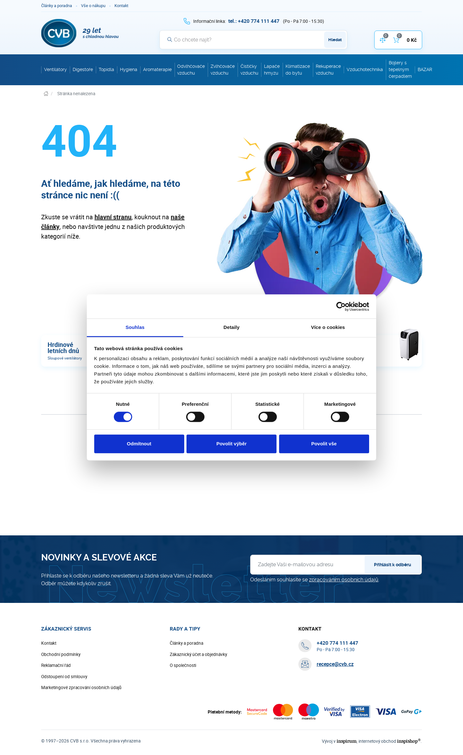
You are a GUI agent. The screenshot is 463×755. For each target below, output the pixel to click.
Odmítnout (139, 443)
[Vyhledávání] (253, 39)
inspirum (347, 741)
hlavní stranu (113, 217)
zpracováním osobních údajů (343, 580)
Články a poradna (56, 5)
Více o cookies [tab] (328, 327)
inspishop (409, 741)
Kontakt (121, 5)
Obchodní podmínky (60, 654)
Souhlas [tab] (134, 327)
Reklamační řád (56, 665)
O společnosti (183, 665)
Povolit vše (324, 443)
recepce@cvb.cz (335, 664)
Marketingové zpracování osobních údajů (81, 687)
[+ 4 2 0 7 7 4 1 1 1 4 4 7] (253, 20)
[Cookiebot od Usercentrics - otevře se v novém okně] (341, 306)
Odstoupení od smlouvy (64, 676)
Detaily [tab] (231, 327)
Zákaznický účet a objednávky (198, 654)
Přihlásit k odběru (392, 564)
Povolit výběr (231, 443)
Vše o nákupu (93, 5)
